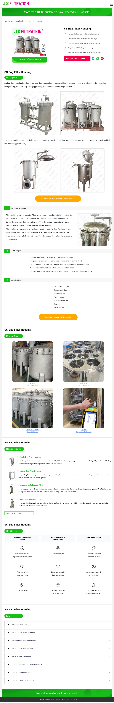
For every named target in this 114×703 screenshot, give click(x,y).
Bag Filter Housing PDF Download (58, 318)
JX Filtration (20, 21)
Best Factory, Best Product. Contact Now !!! (58, 199)
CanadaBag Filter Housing (32, 364)
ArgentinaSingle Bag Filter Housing (83, 411)
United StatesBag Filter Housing (83, 364)
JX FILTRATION (55, 700)
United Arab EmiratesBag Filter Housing (32, 411)
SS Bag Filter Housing (34, 21)
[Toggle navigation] (111, 3)
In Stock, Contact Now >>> (77, 58)
